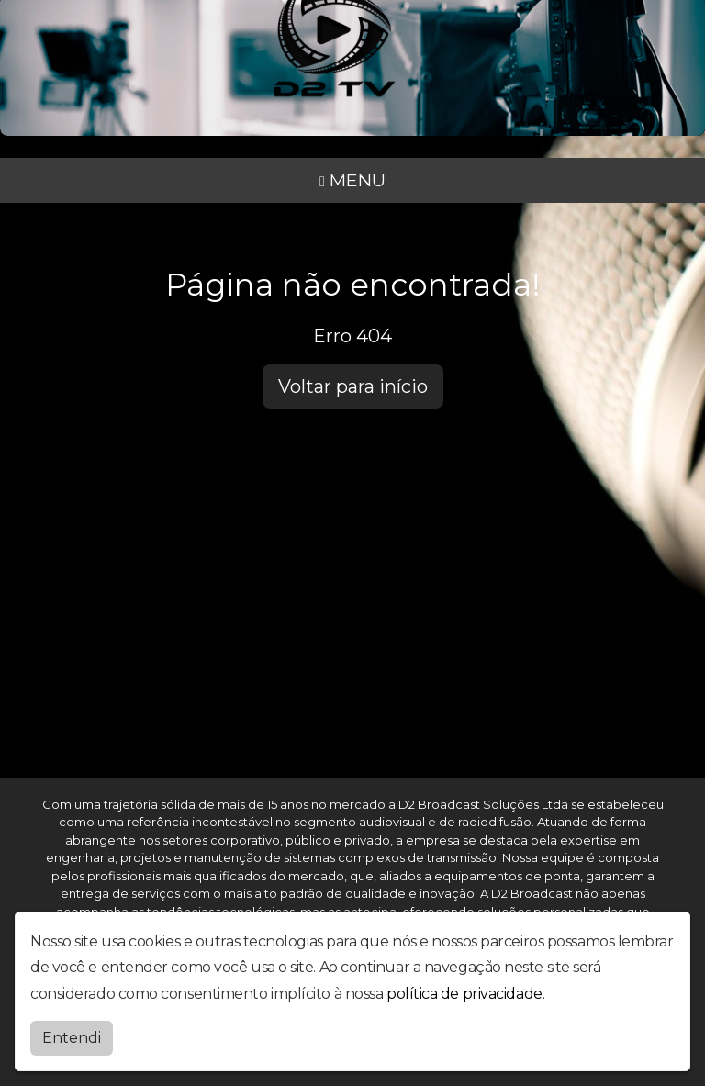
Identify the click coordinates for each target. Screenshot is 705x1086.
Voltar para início (353, 386)
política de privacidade (464, 993)
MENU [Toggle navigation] (352, 180)
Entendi (71, 1038)
